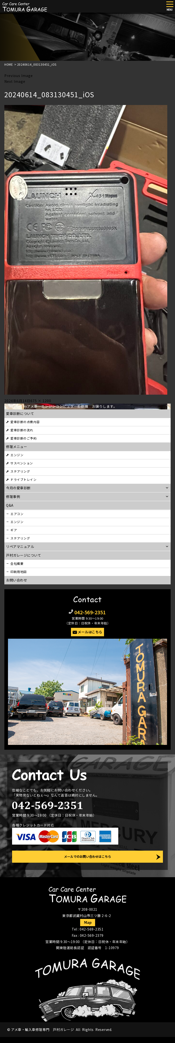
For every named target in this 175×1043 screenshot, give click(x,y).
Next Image (14, 81)
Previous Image (18, 75)
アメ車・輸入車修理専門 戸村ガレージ (42, 1029)
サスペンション (21, 463)
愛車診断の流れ (21, 430)
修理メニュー (16, 446)
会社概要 (16, 563)
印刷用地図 (18, 571)
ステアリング (20, 471)
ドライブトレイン (23, 479)
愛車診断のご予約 (23, 438)
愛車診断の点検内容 (25, 422)
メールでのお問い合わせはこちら (87, 856)
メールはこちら (90, 632)
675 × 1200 (40, 400)
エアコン (16, 513)
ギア (13, 530)
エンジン (16, 455)
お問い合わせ (16, 580)
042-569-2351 (90, 612)
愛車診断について (20, 413)
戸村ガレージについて (23, 555)
